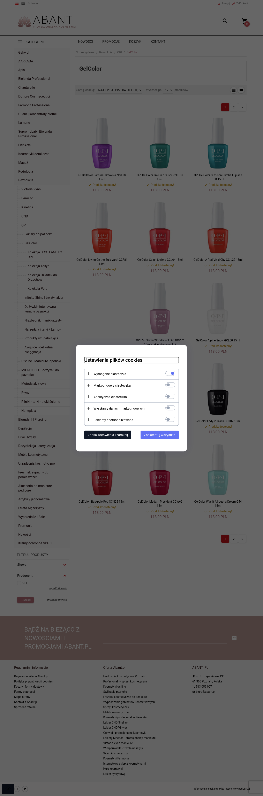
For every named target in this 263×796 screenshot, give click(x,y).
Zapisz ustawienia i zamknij (108, 435)
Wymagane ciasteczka (109, 374)
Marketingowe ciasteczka (112, 385)
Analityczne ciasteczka (110, 397)
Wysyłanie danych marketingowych (118, 408)
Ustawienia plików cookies (113, 360)
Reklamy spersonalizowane (113, 420)
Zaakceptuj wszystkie (159, 435)
